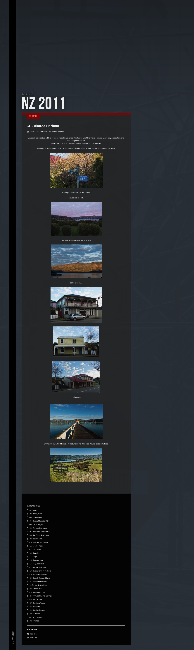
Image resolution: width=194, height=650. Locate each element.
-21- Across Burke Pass (38, 582)
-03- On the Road (35, 518)
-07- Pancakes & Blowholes (39, 532)
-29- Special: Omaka (37, 610)
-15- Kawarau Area (36, 560)
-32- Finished (34, 621)
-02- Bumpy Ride (35, 514)
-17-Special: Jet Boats (37, 567)
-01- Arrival (33, 510)
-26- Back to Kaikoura (37, 600)
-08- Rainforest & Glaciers (39, 535)
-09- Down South (35, 539)
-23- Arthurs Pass (35, 589)
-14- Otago (33, 557)
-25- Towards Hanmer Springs (40, 596)
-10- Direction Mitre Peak (38, 543)
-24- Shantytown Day (37, 593)
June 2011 (33, 634)
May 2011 (33, 638)
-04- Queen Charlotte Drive (39, 521)
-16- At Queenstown (36, 564)
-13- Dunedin (34, 553)
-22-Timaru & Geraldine (38, 585)
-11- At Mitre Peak (36, 546)
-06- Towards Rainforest (38, 528)
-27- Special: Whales (37, 603)
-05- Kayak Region (36, 525)
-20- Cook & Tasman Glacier (39, 578)
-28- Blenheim (34, 607)
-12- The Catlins (35, 550)
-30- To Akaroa (34, 614)
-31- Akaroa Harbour (56, 132)
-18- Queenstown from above (40, 571)
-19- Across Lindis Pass (38, 575)
